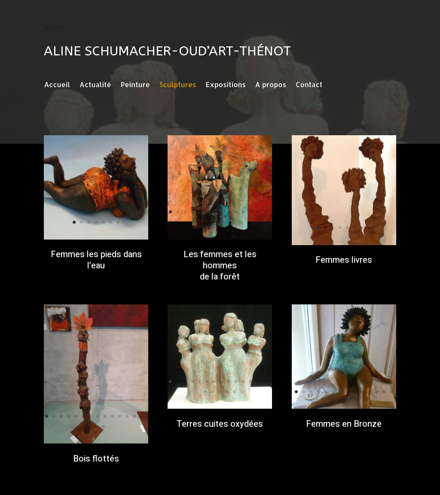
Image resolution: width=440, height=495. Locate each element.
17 (223, 222)
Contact (309, 85)
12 (250, 211)
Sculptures (177, 85)
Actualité (95, 85)
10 (236, 211)
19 (234, 391)
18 (230, 222)
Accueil (57, 85)
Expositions (225, 85)
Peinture (135, 85)
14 (265, 211)
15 (209, 222)
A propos (270, 85)
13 (258, 211)
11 (243, 211)
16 (216, 222)
